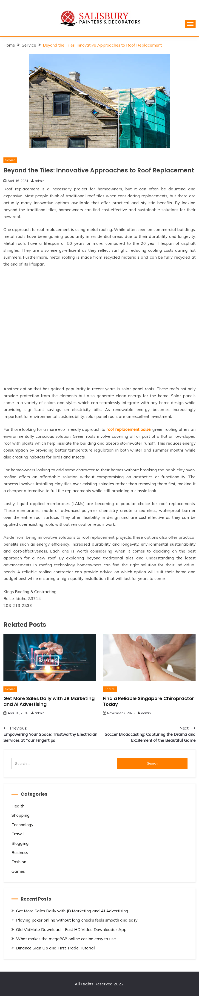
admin (39, 181)
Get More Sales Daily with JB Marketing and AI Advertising (49, 701)
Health (17, 805)
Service (10, 160)
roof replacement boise (128, 429)
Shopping (20, 815)
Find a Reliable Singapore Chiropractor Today (148, 701)
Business (19, 852)
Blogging (20, 843)
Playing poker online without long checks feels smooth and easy (76, 919)
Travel (17, 833)
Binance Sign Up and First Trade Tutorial (55, 947)
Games (18, 871)
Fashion (18, 861)
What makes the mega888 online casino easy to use (66, 938)
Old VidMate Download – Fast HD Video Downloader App (71, 929)
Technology (22, 824)
